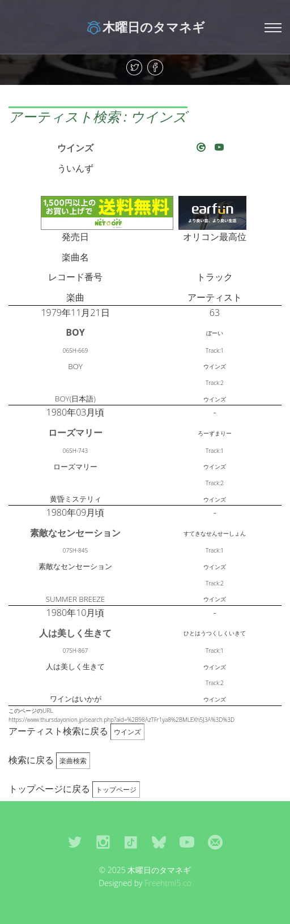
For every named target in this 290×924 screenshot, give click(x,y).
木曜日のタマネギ (145, 26)
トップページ (116, 789)
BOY (75, 332)
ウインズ (75, 148)
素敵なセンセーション (75, 533)
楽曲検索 (73, 760)
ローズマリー (75, 432)
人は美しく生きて (75, 633)
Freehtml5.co (167, 883)
